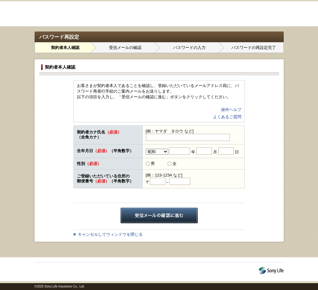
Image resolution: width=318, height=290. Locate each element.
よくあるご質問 (227, 116)
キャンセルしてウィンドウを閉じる (110, 234)
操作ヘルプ (231, 109)
